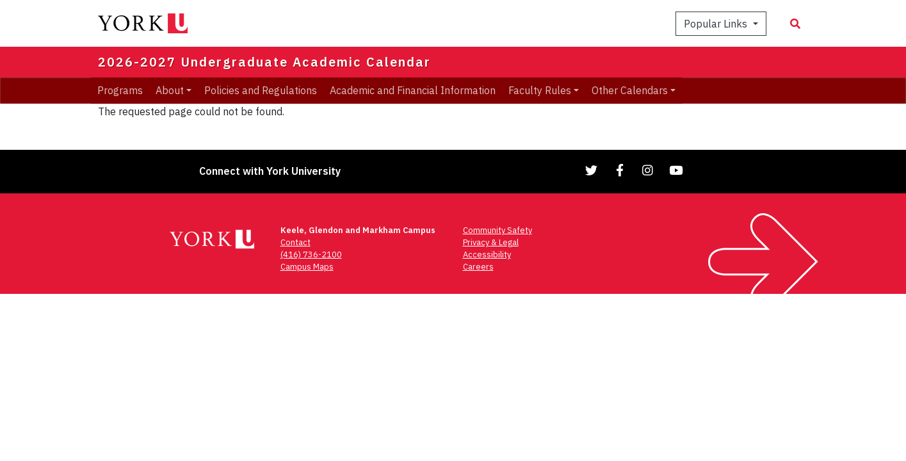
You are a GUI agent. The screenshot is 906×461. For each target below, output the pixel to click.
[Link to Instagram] (647, 170)
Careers (478, 266)
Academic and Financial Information (413, 90)
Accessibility (487, 254)
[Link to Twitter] (591, 170)
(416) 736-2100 (311, 254)
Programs (120, 90)
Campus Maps (307, 266)
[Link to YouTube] (676, 170)
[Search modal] (795, 24)
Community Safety (497, 230)
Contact (295, 242)
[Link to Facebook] (619, 170)
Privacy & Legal (491, 242)
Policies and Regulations (260, 90)
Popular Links (717, 23)
